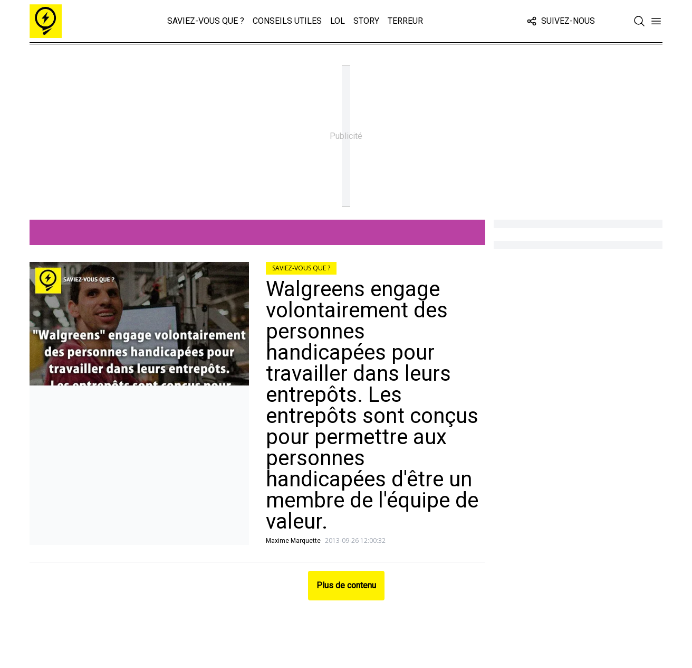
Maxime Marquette (293, 540)
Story (366, 21)
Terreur (405, 21)
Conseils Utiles (287, 21)
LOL (337, 21)
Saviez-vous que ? (205, 21)
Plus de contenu (346, 585)
